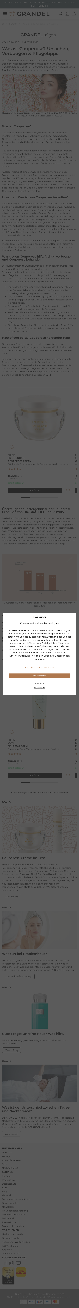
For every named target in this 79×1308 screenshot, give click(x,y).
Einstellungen (62, 655)
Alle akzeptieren (39, 676)
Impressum (39, 683)
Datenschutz (39, 688)
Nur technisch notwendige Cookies (39, 668)
